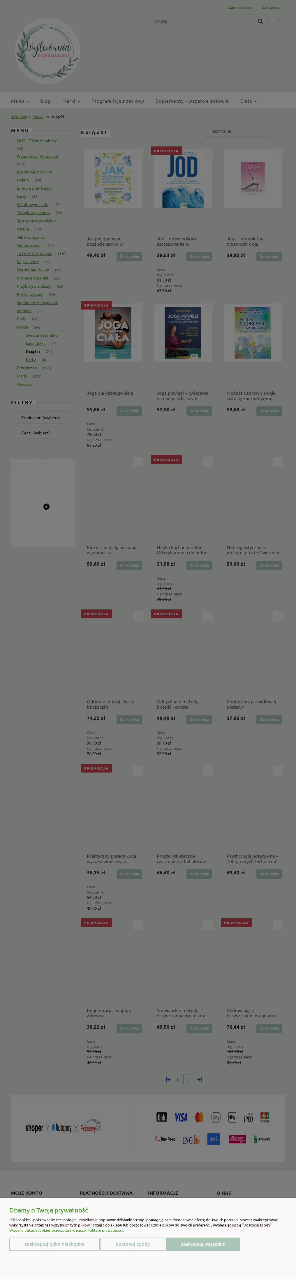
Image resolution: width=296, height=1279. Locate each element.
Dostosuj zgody (133, 1244)
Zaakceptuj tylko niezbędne (54, 1244)
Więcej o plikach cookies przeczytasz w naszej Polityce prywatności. (66, 1230)
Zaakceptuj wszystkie (203, 1244)
